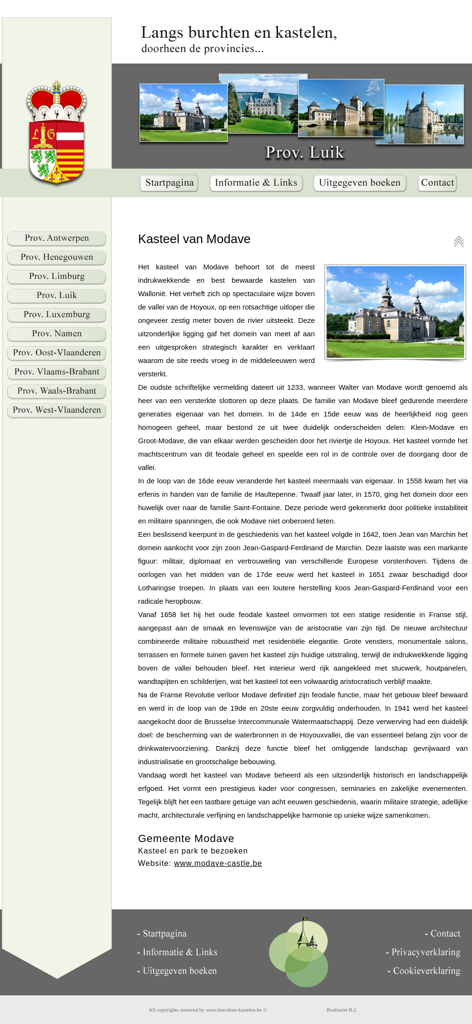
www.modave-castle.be (218, 863)
